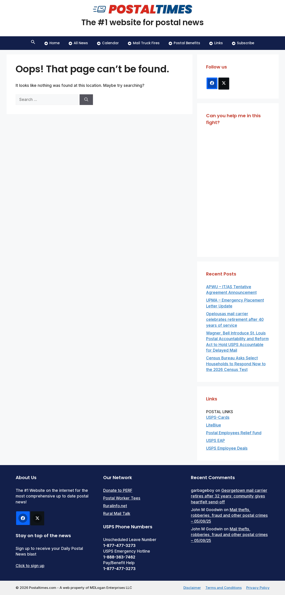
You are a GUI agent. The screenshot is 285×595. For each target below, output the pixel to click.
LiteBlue (213, 425)
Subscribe (243, 43)
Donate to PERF (117, 490)
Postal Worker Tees (121, 498)
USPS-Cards (217, 417)
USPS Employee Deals (227, 448)
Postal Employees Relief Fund (233, 433)
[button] (33, 43)
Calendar (108, 43)
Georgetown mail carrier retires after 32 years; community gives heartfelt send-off (229, 496)
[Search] (86, 99)
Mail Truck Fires (144, 43)
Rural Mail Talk (116, 513)
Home (52, 43)
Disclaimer (192, 587)
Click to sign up (30, 565)
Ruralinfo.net (115, 506)
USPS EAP (215, 440)
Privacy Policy (258, 587)
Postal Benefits (184, 43)
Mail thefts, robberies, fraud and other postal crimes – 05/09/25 (229, 515)
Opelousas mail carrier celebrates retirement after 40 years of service (235, 320)
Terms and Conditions (223, 587)
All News (78, 43)
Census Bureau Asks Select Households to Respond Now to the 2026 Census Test (236, 364)
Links (216, 43)
